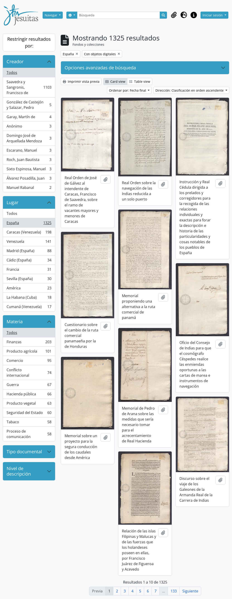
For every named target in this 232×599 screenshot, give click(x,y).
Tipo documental (24, 452)
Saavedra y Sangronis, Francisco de (28, 87)
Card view (115, 81)
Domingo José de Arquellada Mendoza (28, 138)
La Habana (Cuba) (28, 298)
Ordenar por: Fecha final (128, 90)
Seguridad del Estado (28, 413)
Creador (15, 61)
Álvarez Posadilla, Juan (28, 179)
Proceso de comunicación (28, 434)
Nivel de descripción (19, 471)
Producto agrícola (28, 352)
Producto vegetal (28, 404)
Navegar (51, 15)
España (28, 224)
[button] (174, 15)
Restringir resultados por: (29, 42)
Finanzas (28, 343)
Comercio (28, 361)
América (28, 289)
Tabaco (28, 423)
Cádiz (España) (28, 261)
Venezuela (28, 242)
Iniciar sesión (213, 15)
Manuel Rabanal (28, 188)
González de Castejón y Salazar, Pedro (28, 105)
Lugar (12, 202)
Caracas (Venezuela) (28, 233)
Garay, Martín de (28, 118)
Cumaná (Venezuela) (28, 307)
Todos (12, 72)
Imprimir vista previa (81, 81)
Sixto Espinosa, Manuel (28, 170)
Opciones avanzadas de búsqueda (100, 68)
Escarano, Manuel (28, 151)
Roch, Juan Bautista (28, 160)
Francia (28, 270)
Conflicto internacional (28, 372)
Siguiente (190, 591)
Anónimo (28, 127)
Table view (139, 81)
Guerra (28, 385)
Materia (15, 321)
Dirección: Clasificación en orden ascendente (190, 90)
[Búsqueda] (118, 15)
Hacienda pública (28, 395)
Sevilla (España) (28, 279)
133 (174, 591)
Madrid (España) (28, 252)
